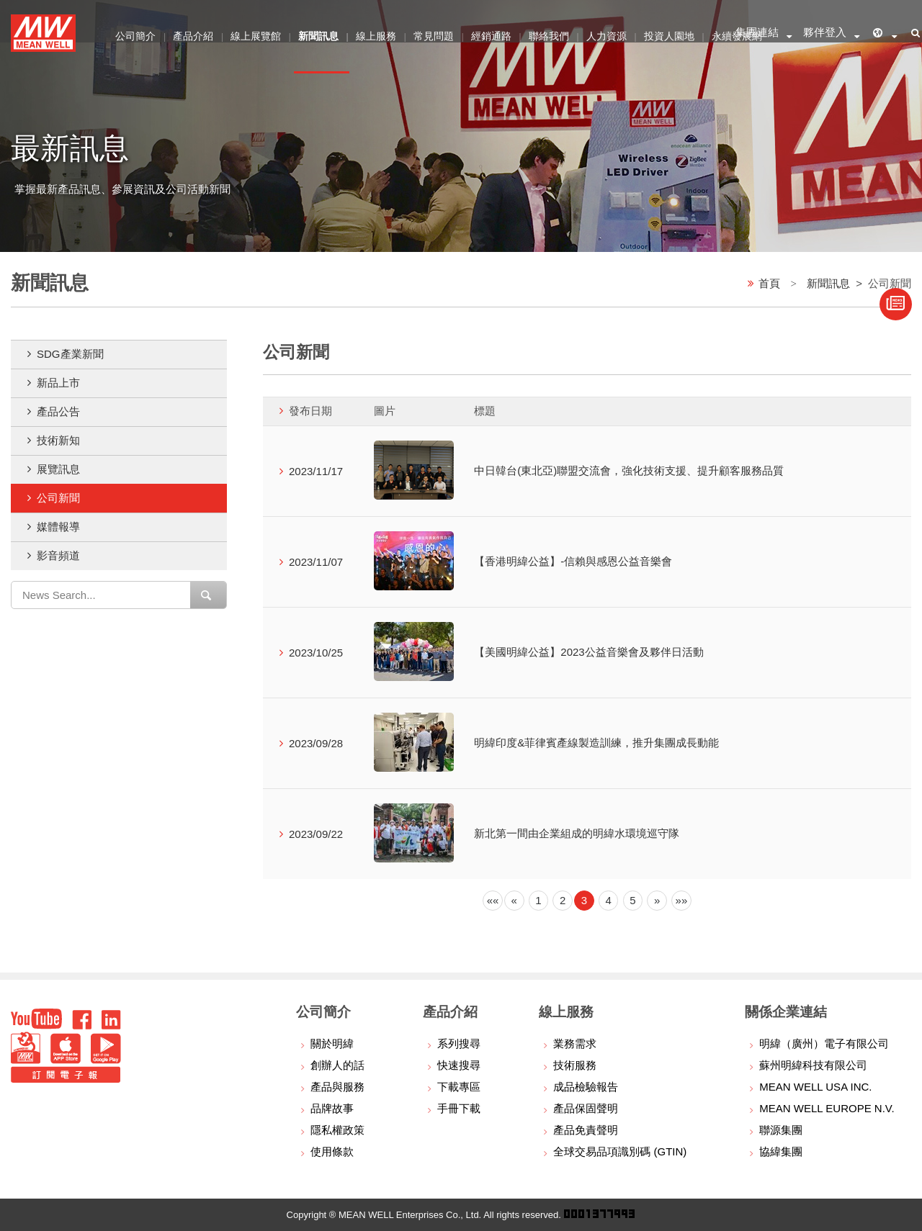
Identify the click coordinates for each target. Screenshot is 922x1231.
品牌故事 (332, 1108)
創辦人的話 (337, 1065)
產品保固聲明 (585, 1108)
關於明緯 (332, 1043)
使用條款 (332, 1151)
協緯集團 (780, 1151)
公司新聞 (58, 498)
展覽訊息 (58, 469)
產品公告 (58, 411)
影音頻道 (58, 555)
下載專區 (458, 1087)
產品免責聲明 (585, 1130)
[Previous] (493, 900)
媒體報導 (58, 526)
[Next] (657, 900)
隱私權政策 (337, 1130)
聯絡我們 (555, 32)
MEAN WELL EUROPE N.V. (826, 1108)
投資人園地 (678, 32)
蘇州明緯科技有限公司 (813, 1065)
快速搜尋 (458, 1065)
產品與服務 (337, 1087)
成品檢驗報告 (585, 1087)
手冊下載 (458, 1108)
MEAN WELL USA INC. (815, 1087)
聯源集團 (780, 1130)
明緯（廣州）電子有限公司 (824, 1043)
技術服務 (574, 1065)
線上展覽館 (258, 32)
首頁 (769, 282)
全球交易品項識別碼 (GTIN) (619, 1151)
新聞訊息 (828, 282)
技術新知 (58, 440)
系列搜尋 (458, 1043)
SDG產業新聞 (70, 354)
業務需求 (574, 1043)
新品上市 (58, 382)
